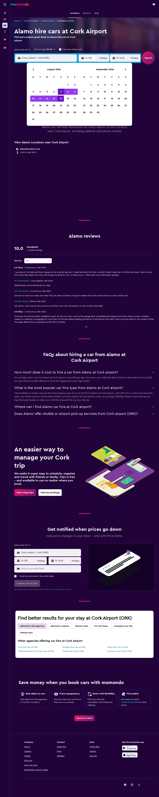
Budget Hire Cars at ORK (74, 647)
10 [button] (33, 98)
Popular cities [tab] (81, 626)
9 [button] (74, 92)
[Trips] (5, 39)
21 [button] (61, 105)
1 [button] (67, 85)
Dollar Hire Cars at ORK (73, 651)
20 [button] (54, 105)
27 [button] (54, 112)
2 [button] (74, 85)
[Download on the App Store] (130, 754)
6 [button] (54, 92)
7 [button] (60, 92)
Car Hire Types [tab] (101, 626)
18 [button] (40, 105)
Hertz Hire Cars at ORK (117, 647)
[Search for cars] (5, 25)
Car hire (17, 21)
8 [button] (67, 92)
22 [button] (67, 105)
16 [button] (75, 98)
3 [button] (33, 92)
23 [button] (74, 105)
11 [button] (40, 98)
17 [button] (33, 105)
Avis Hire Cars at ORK (28, 647)
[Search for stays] (5, 19)
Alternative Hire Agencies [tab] (32, 626)
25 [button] (40, 112)
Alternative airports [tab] (59, 626)
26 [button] (47, 112)
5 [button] (47, 92)
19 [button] (47, 105)
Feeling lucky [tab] (26, 633)
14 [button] (61, 98)
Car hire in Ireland (31, 21)
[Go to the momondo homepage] (19, 4)
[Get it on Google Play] (130, 748)
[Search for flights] (5, 13)
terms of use (51, 589)
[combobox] (22, 49)
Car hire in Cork (47, 21)
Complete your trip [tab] (123, 626)
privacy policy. (65, 589)
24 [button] (33, 112)
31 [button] (33, 119)
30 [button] (74, 112)
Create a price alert (130, 702)
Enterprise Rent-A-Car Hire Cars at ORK (36, 651)
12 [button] (47, 98)
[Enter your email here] (50, 569)
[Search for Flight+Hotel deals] (5, 31)
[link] (25, 492)
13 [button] (54, 98)
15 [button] (68, 98)
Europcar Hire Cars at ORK (119, 651)
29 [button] (67, 112)
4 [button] (40, 92)
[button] (5, 4)
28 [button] (61, 112)
